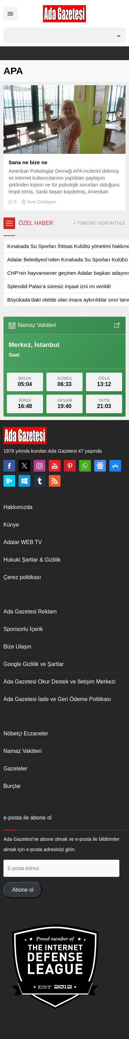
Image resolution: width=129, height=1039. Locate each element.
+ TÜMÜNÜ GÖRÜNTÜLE (99, 223)
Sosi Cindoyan (41, 201)
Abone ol (22, 890)
